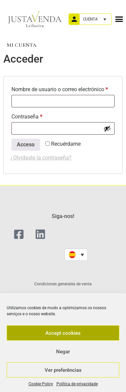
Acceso (26, 144)
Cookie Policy (41, 384)
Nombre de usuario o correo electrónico (63, 88)
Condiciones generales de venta (63, 284)
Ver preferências (63, 370)
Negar (63, 352)
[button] (119, 19)
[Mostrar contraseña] (107, 128)
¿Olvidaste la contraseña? (41, 157)
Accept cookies (63, 333)
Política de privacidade (77, 384)
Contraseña (39, 115)
